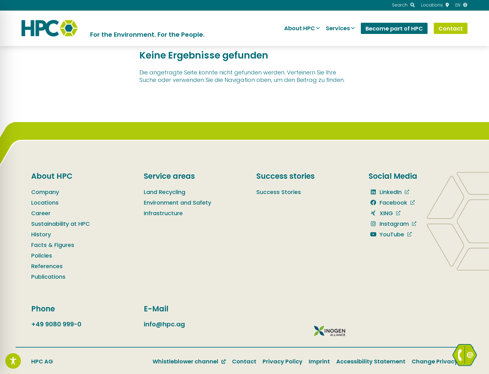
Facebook (388, 202)
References (47, 266)
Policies (41, 255)
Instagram (389, 224)
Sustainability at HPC (60, 224)
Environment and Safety (177, 202)
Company (45, 192)
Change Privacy (435, 361)
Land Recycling (164, 192)
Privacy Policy (283, 361)
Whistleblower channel (185, 361)
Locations (45, 202)
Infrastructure (163, 213)
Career (41, 213)
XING (381, 213)
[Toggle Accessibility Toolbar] (13, 361)
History (41, 234)
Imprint (319, 361)
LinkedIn (385, 192)
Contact (244, 361)
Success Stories (278, 192)
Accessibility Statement (370, 361)
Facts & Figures (52, 245)
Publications (48, 277)
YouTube (386, 234)
